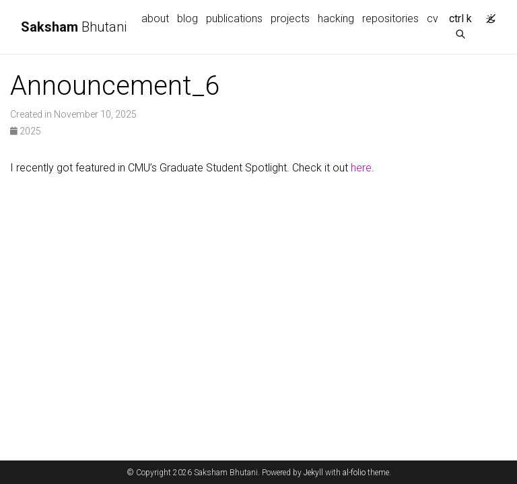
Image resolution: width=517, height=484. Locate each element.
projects (290, 18)
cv (432, 18)
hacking (336, 18)
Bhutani (74, 27)
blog (187, 18)
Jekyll (313, 472)
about (155, 18)
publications (234, 18)
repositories (390, 18)
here (361, 167)
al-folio (354, 472)
